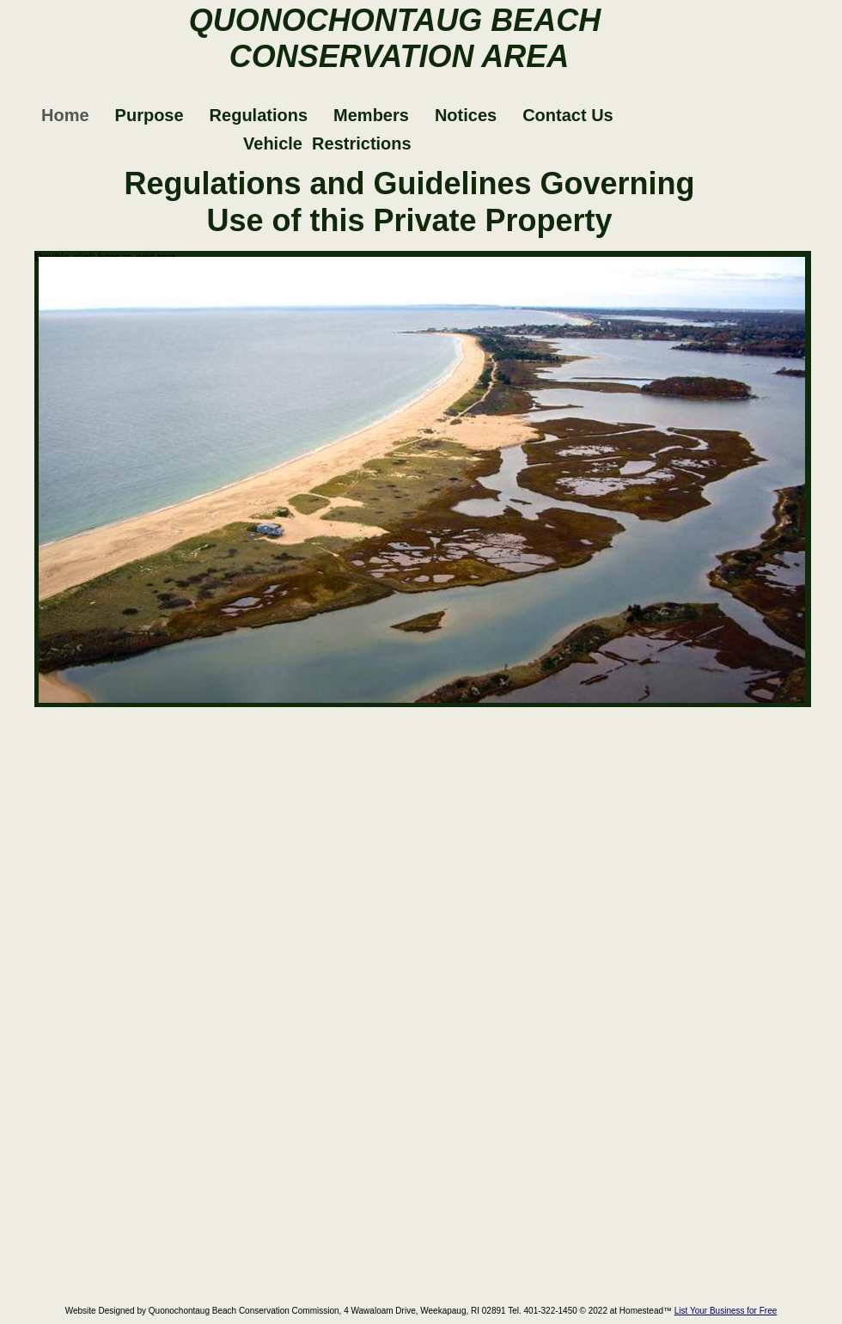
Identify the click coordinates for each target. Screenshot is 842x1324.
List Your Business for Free (726, 1310)
